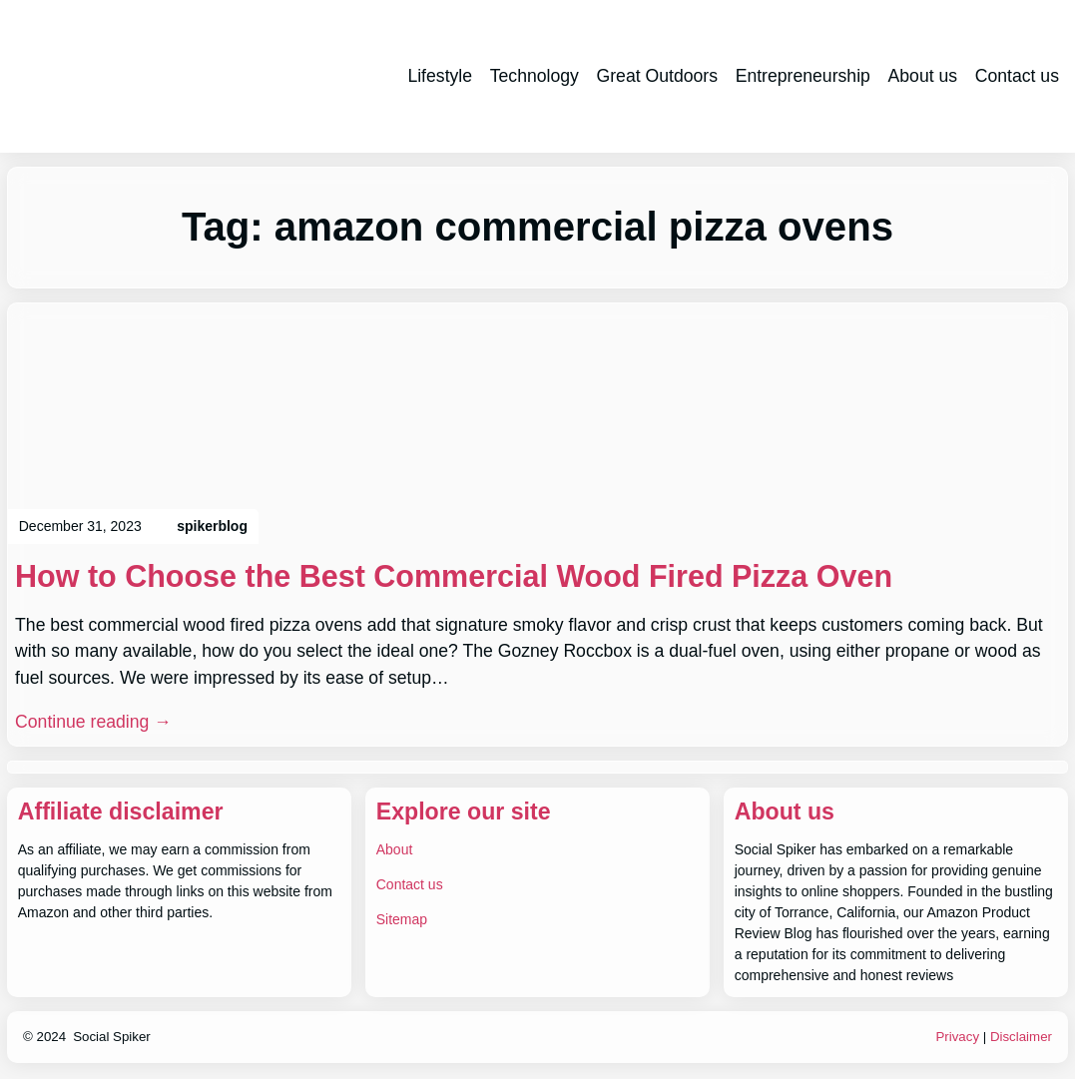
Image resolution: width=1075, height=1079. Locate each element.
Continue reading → (93, 722)
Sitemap (401, 919)
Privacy (957, 1036)
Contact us (409, 884)
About (394, 849)
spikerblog (212, 526)
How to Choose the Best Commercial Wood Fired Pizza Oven (453, 576)
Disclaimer (1021, 1036)
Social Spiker (112, 1036)
